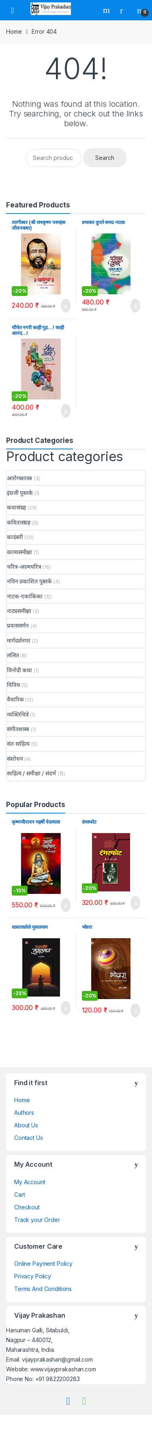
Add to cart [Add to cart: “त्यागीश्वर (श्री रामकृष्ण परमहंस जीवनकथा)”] (63, 306)
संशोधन (15, 758)
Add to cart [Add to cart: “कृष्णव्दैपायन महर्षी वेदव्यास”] (63, 905)
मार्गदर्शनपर (18, 640)
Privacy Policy (32, 1276)
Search (107, 10)
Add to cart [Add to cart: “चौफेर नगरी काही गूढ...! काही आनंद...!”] (63, 411)
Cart (19, 1194)
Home (13, 31)
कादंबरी (15, 536)
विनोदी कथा (19, 670)
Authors (24, 1112)
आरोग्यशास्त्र (19, 478)
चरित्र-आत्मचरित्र (24, 566)
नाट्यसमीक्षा (19, 610)
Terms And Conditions (43, 1288)
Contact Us (28, 1137)
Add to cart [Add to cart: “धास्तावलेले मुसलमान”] (63, 1008)
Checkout (27, 1207)
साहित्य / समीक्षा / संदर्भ (31, 773)
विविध (13, 684)
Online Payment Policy (43, 1263)
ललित (13, 655)
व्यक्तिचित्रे (17, 714)
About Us (26, 1125)
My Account (29, 1181)
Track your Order (37, 1219)
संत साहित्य (18, 743)
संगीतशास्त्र (18, 728)
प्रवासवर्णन (18, 625)
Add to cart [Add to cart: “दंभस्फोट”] (133, 903)
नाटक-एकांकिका (25, 596)
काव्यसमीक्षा (19, 551)
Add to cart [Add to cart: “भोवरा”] (133, 1010)
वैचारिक (15, 699)
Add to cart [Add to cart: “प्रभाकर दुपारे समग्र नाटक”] (133, 306)
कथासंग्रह (16, 507)
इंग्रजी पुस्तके (20, 492)
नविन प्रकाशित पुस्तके (29, 581)
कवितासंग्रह (18, 522)
